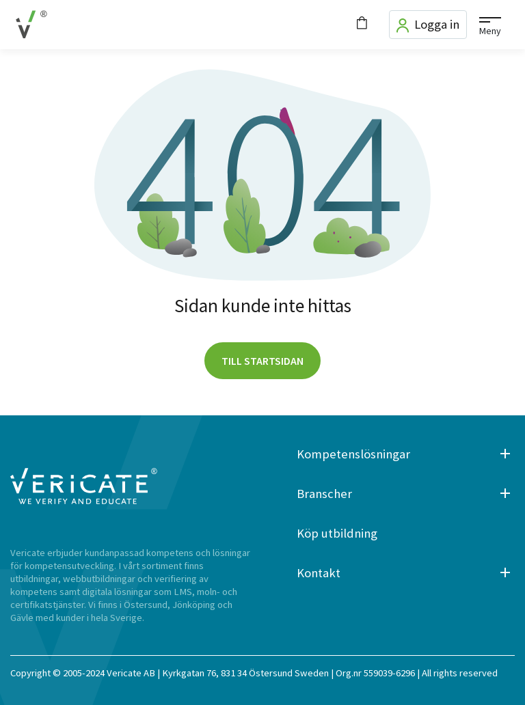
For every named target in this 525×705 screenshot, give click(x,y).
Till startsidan (262, 361)
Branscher (324, 493)
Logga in (427, 24)
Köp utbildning (337, 533)
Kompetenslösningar (353, 454)
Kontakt (318, 573)
